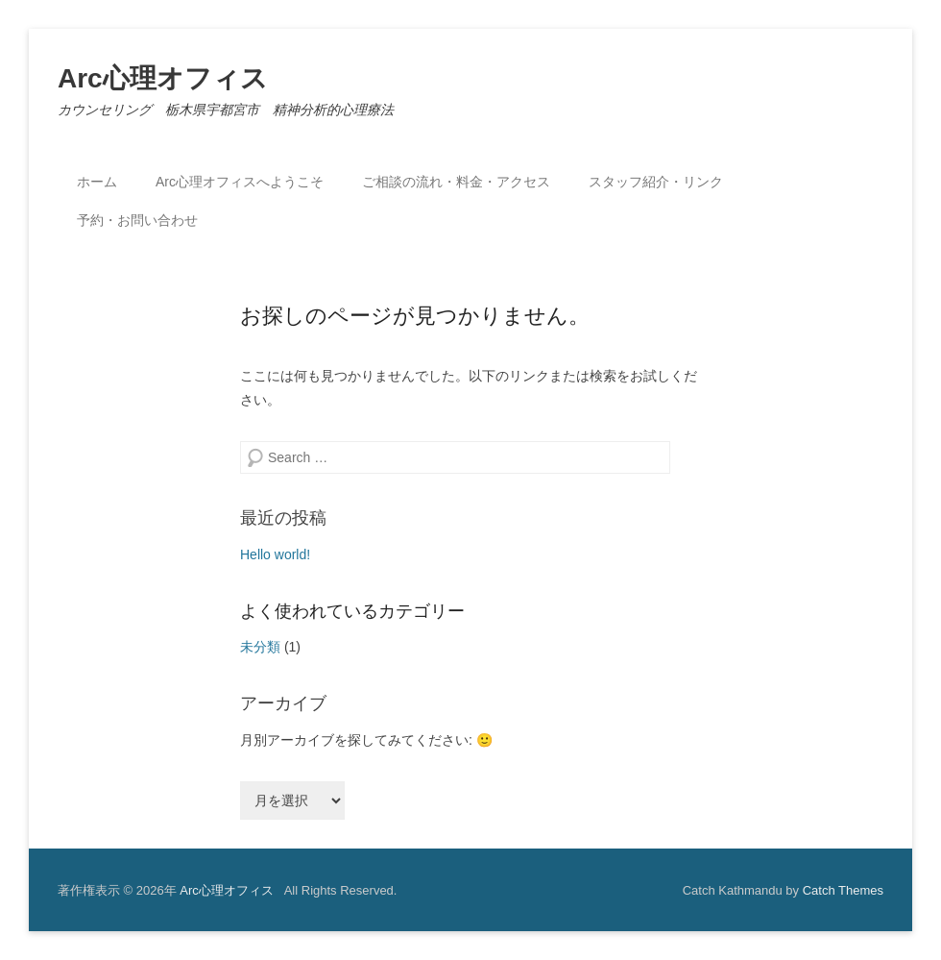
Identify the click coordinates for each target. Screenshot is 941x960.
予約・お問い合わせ (137, 220)
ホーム (97, 181)
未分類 (260, 646)
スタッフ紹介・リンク (656, 181)
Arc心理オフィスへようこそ (240, 181)
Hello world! (275, 554)
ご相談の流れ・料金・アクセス (456, 181)
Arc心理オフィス (163, 78)
